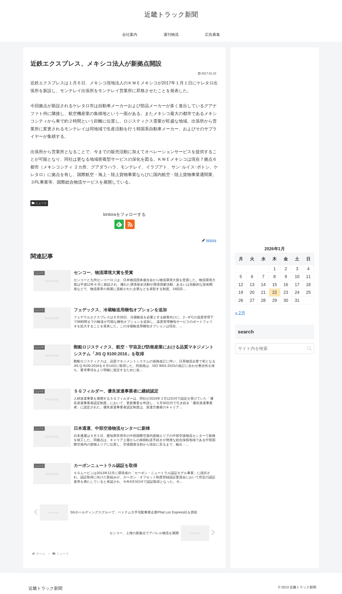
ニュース (39, 203)
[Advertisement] (274, 100)
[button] (309, 348)
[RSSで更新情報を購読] (130, 224)
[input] (274, 348)
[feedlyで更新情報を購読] (119, 224)
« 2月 (240, 313)
